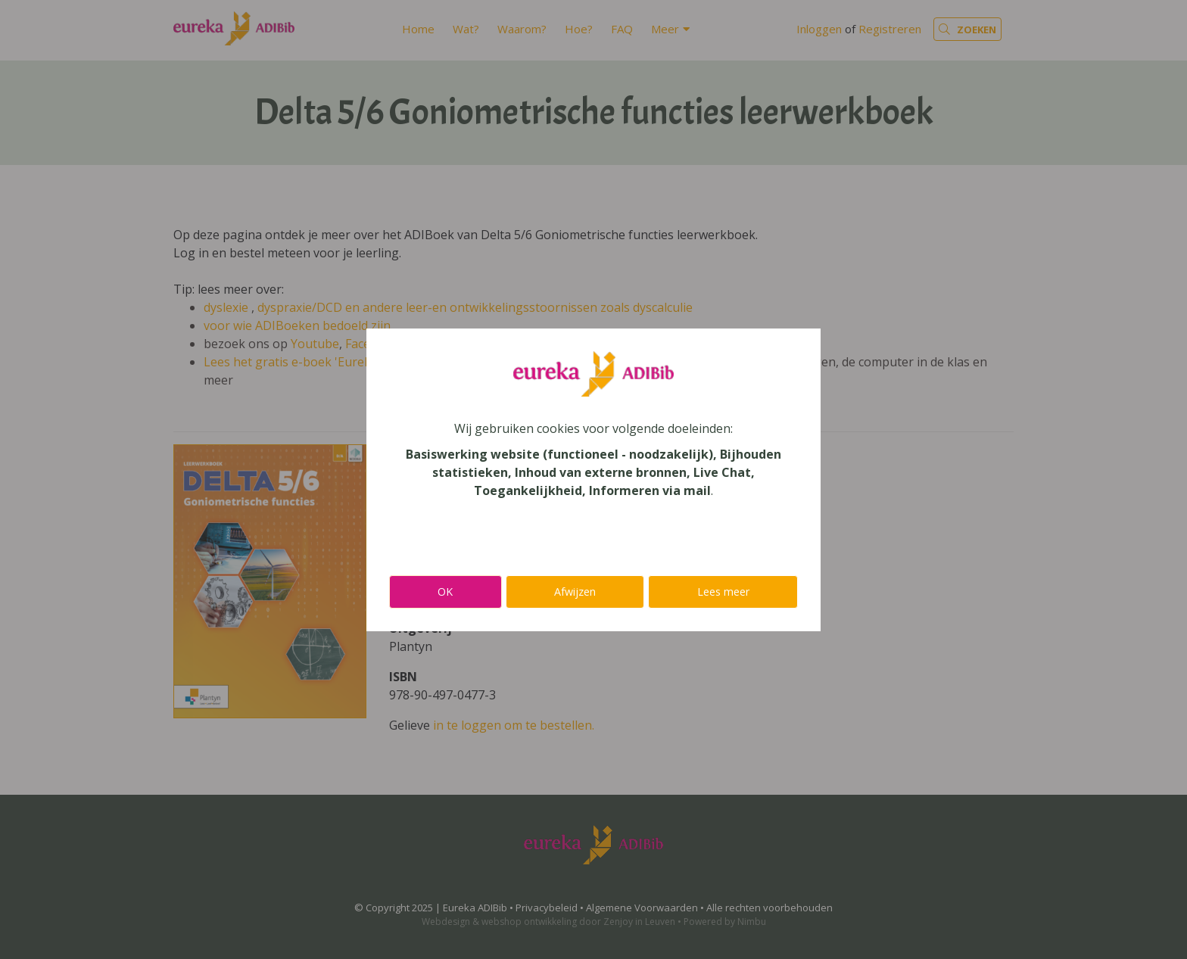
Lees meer (723, 591)
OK (445, 591)
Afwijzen (575, 591)
